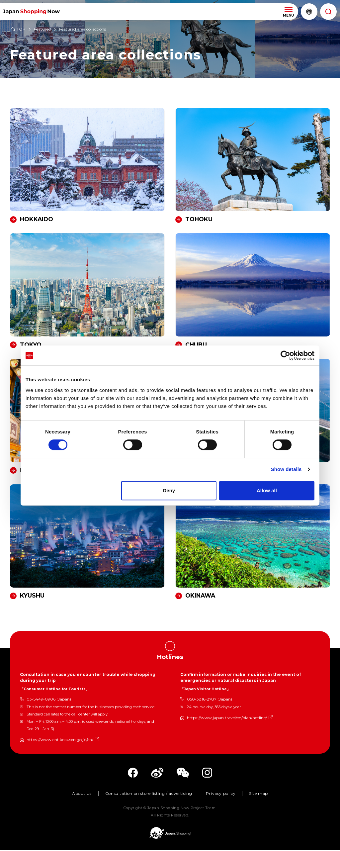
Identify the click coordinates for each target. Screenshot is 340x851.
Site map (258, 794)
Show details (286, 469)
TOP (21, 29)
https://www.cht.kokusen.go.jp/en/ (60, 740)
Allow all (267, 490)
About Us (82, 794)
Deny (169, 490)
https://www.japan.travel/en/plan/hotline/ (227, 718)
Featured (42, 29)
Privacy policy (220, 794)
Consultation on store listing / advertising (148, 794)
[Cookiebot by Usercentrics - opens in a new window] (285, 355)
